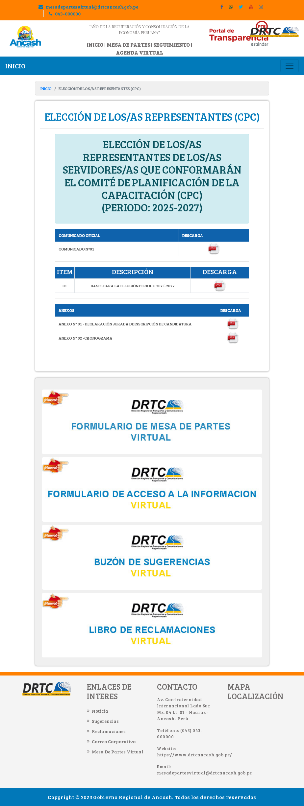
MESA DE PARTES (128, 44)
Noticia (100, 711)
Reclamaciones (109, 731)
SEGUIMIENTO (171, 44)
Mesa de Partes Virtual (117, 751)
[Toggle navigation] (289, 65)
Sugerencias (105, 721)
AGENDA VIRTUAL (139, 52)
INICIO (95, 44)
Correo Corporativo (114, 741)
